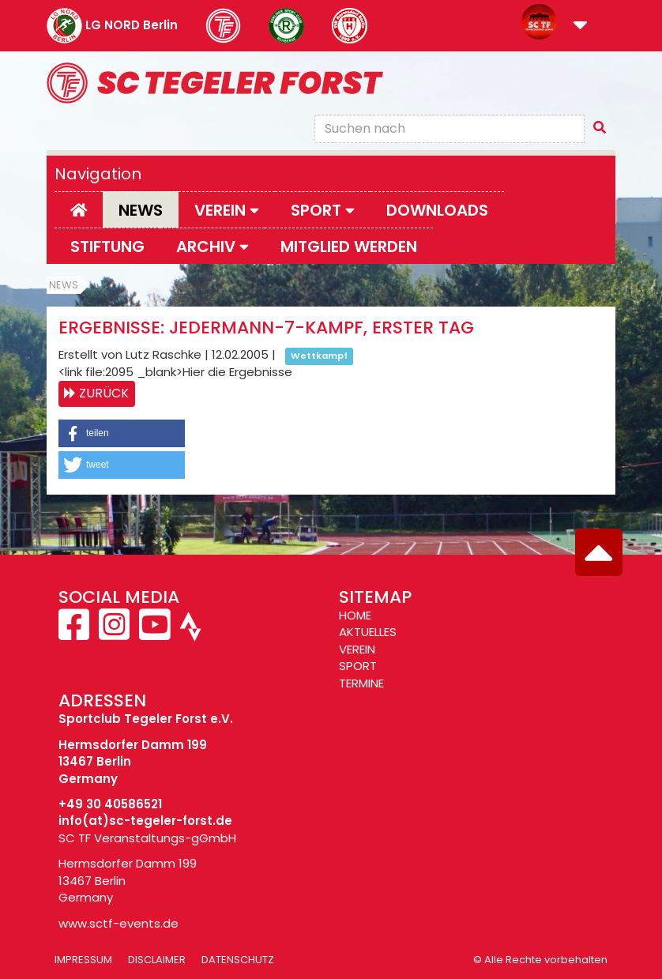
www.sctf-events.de (118, 923)
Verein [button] (226, 210)
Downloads (437, 210)
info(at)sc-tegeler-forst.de (145, 820)
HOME (355, 615)
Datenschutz (237, 959)
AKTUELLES (368, 631)
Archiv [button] (212, 246)
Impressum (83, 959)
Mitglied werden (348, 246)
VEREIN (357, 649)
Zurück (104, 393)
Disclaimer (157, 959)
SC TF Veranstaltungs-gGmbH (147, 838)
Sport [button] (323, 210)
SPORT (358, 665)
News (140, 210)
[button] (580, 26)
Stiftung (107, 246)
